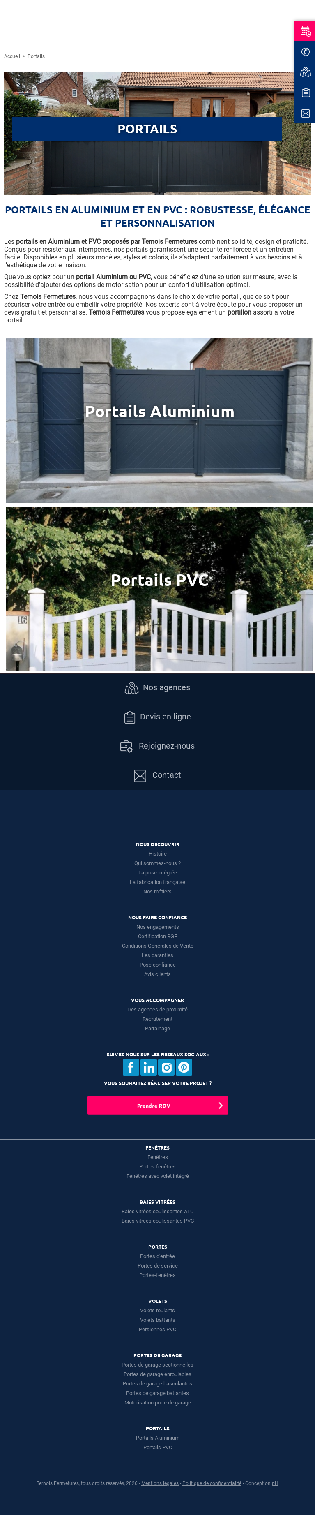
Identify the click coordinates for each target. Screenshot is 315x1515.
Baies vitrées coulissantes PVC (158, 1221)
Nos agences (157, 688)
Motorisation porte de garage (157, 1402)
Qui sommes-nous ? (157, 863)
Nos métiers (157, 891)
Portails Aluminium (157, 1438)
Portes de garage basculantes (157, 1384)
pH (275, 1483)
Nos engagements (157, 927)
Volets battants (157, 1320)
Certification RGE (157, 936)
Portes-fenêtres (157, 1166)
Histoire (158, 854)
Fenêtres (157, 1157)
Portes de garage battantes (157, 1393)
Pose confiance (158, 965)
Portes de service (158, 1266)
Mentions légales (160, 1483)
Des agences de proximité (157, 1009)
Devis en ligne (157, 717)
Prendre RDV (153, 1105)
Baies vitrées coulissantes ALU (157, 1211)
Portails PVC (157, 1447)
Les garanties (157, 955)
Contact (157, 776)
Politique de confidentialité (211, 1483)
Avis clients (157, 974)
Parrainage (157, 1028)
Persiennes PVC (157, 1329)
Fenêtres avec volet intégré (157, 1176)
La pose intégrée (157, 873)
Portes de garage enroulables (157, 1374)
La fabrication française (157, 882)
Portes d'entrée (157, 1256)
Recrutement (157, 1019)
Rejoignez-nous (157, 746)
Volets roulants (157, 1310)
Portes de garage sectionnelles (157, 1365)
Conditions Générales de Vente (157, 946)
